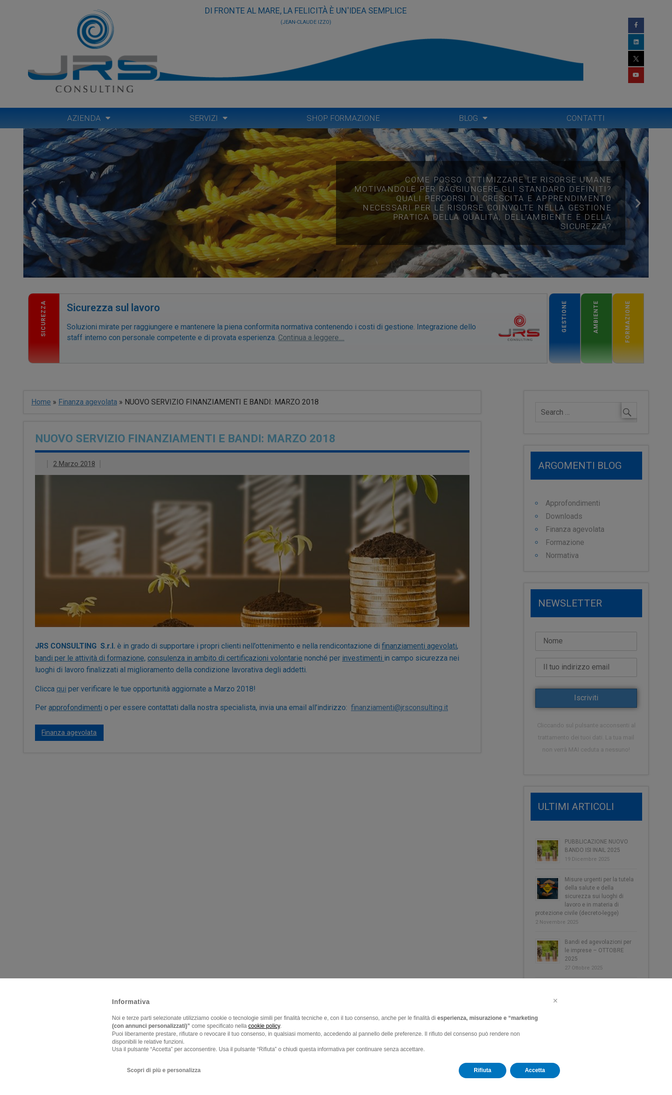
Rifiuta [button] (482, 1070)
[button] (555, 1000)
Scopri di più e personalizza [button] (164, 1070)
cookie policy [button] (264, 1026)
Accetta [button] (535, 1070)
